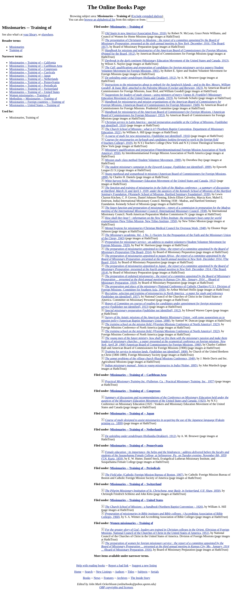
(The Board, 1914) (164, 259)
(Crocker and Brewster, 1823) (165, 86)
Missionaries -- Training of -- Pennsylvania (34, 82)
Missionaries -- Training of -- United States (34, 92)
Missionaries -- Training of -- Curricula (32, 72)
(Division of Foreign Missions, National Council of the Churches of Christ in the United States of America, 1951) (165, 531)
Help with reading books (90, 565)
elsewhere (47, 34)
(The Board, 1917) (163, 43)
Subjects (142, 571)
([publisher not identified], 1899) (158, 166)
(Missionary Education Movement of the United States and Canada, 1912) (160, 180)
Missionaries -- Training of (126, 26)
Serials (155, 571)
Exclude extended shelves (147, 16)
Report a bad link (118, 565)
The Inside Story (140, 577)
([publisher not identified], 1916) (147, 135)
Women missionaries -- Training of (29, 95)
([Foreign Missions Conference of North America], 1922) (162, 331)
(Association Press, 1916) (135, 33)
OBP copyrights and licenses (116, 587)
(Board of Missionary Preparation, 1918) (165, 279)
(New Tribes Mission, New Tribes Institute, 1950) (161, 219)
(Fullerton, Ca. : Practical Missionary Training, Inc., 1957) (159, 381)
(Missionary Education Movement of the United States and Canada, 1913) (166, 60)
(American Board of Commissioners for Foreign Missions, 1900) (164, 341)
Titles (131, 571)
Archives (122, 577)
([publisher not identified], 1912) (143, 310)
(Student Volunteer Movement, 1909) (143, 160)
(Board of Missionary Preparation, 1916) (165, 546)
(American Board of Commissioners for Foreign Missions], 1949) (161, 103)
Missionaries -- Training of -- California (32, 62)
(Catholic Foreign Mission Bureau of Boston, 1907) (144, 474)
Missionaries (16, 46)
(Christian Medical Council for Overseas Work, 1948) (155, 228)
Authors (119, 571)
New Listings (104, 571)
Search (89, 571)
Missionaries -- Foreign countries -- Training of (36, 101)
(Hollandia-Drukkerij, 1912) (140, 77)
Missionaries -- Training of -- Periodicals (33, 85)
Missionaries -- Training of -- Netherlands (33, 78)
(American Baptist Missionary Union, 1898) (163, 319)
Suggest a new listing (144, 565)
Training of (15, 50)
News (97, 577)
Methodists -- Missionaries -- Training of (33, 98)
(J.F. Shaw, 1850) (162, 490)
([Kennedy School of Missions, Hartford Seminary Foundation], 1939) (166, 191)
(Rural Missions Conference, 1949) (150, 358)
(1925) (164, 399)
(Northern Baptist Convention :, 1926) (154, 506)
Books (86, 577)
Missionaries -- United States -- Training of (34, 105)
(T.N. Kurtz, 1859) (165, 455)
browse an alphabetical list (99, 19)
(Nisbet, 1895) (151, 365)
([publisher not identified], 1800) (146, 351)
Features (109, 577)
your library (30, 34)
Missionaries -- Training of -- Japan (30, 75)
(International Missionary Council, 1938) (165, 209)
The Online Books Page (116, 7)
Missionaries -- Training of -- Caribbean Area (35, 65)
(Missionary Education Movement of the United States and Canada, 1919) (161, 96)
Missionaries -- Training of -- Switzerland (33, 88)
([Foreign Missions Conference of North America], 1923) (162, 324)
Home (77, 571)
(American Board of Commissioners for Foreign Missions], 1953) (163, 113)
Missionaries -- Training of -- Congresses (33, 69)
